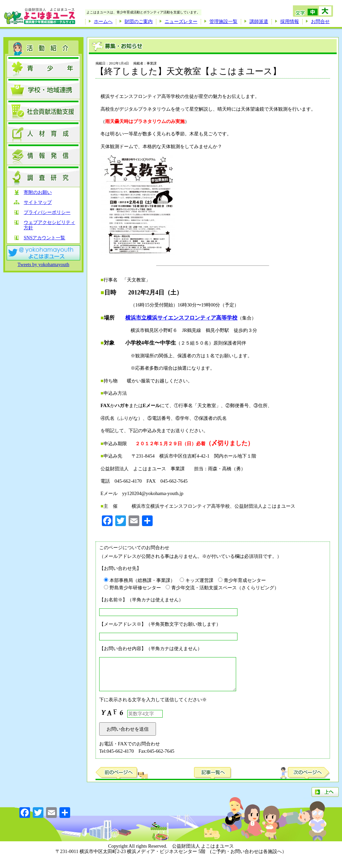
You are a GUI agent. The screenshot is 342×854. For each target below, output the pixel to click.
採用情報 (289, 21)
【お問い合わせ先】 (120, 568)
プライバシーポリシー (47, 212)
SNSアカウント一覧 (44, 237)
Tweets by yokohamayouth (43, 264)
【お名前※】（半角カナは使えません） (141, 599)
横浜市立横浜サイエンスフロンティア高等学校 (181, 318)
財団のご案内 (139, 21)
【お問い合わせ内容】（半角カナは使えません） (150, 648)
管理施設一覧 (223, 21)
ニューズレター (181, 21)
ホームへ (103, 21)
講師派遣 (258, 21)
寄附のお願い (38, 192)
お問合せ (320, 21)
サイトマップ (38, 202)
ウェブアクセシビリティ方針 (49, 225)
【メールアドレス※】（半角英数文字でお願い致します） (160, 624)
